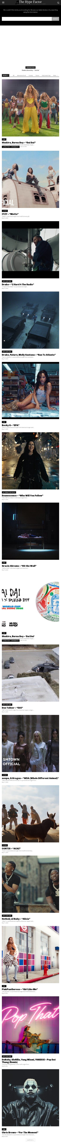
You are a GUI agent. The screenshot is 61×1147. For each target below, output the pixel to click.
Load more (30, 1140)
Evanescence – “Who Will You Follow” (22, 495)
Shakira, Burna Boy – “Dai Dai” (30, 70)
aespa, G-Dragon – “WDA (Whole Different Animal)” (30, 778)
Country (31, 75)
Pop (4, 139)
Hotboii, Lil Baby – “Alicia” (16, 919)
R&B (4, 1129)
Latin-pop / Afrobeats (11, 147)
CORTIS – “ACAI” (11, 848)
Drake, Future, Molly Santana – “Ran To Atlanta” (29, 354)
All (13, 75)
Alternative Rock (21, 75)
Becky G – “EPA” (10, 425)
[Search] (55, 19)
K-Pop (5, 211)
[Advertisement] (30, 42)
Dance (37, 75)
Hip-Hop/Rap (7, 281)
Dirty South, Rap (46, 75)
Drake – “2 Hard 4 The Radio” (18, 284)
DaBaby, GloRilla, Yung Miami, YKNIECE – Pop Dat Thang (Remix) (29, 1060)
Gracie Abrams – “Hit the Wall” (19, 566)
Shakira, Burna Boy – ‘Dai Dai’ (18, 636)
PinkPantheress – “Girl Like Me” (20, 989)
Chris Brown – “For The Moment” (20, 1132)
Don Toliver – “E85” (12, 707)
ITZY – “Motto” (10, 214)
